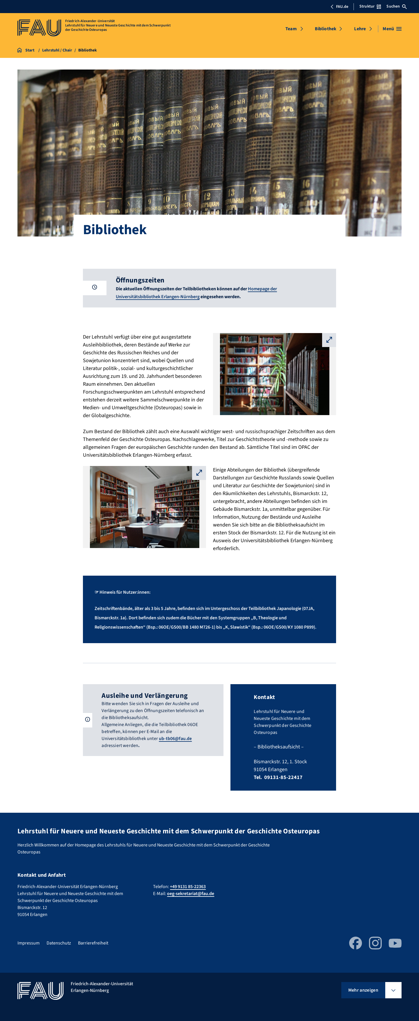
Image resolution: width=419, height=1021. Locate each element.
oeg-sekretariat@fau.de (190, 893)
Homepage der (262, 289)
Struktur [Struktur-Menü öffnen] (370, 6)
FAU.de (339, 7)
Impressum (28, 943)
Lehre (360, 29)
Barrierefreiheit (93, 943)
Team (291, 29)
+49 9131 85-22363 (188, 886)
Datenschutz (59, 943)
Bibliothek (326, 29)
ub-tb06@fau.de (175, 738)
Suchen (396, 6)
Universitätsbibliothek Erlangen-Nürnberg (158, 297)
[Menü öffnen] (392, 28)
